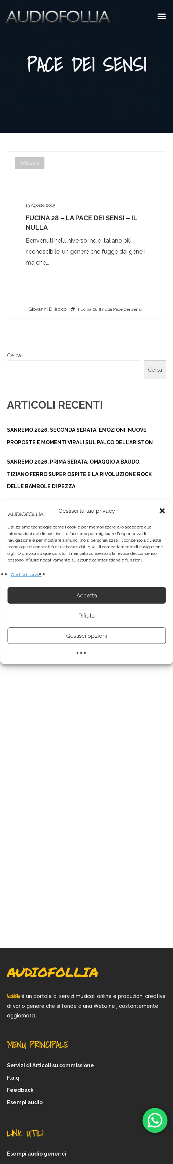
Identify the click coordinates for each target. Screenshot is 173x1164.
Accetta (86, 595)
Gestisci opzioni (86, 636)
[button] (162, 511)
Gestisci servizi (26, 574)
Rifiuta (87, 615)
